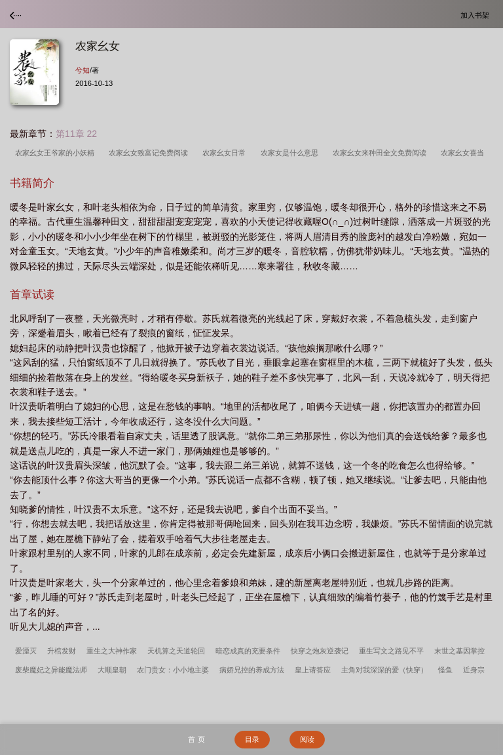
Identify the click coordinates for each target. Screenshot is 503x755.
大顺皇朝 (112, 670)
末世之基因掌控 (459, 651)
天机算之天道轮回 (176, 651)
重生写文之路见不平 (391, 651)
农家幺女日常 (226, 153)
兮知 (82, 70)
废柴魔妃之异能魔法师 (51, 670)
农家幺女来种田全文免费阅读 (381, 153)
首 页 (196, 739)
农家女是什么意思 (291, 153)
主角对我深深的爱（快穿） (384, 670)
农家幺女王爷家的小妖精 (56, 153)
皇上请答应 (313, 670)
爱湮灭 (26, 651)
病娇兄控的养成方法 (251, 670)
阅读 (307, 739)
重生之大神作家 (111, 651)
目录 (252, 739)
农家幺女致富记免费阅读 (150, 153)
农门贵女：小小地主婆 (173, 670)
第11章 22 (76, 133)
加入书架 (476, 14)
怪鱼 (445, 670)
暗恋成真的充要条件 (247, 651)
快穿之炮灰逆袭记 (319, 651)
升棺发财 (61, 651)
